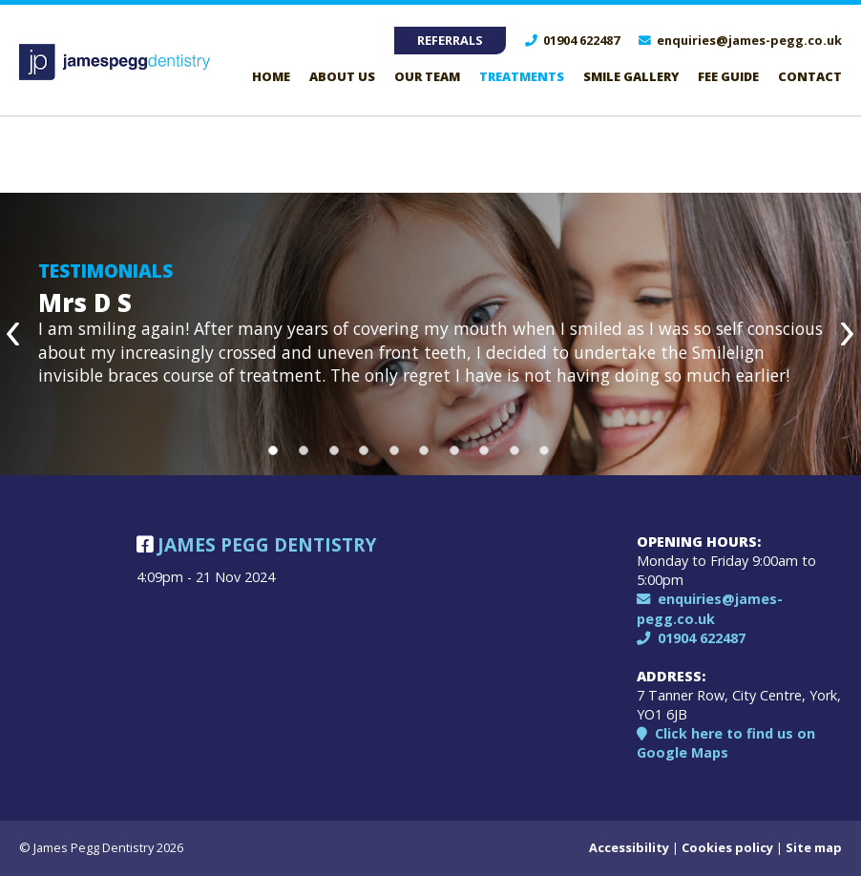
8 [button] (484, 450)
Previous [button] (14, 334)
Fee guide (728, 76)
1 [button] (273, 450)
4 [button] (363, 450)
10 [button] (544, 450)
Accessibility (629, 847)
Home (271, 76)
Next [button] (846, 334)
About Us (342, 76)
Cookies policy (727, 847)
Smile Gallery (631, 76)
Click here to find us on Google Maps (726, 742)
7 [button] (454, 450)
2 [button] (303, 450)
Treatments (521, 76)
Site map (814, 847)
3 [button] (334, 450)
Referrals (450, 40)
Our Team (427, 76)
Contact (810, 76)
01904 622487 (572, 40)
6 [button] (424, 450)
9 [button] (514, 450)
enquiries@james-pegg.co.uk (740, 40)
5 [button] (394, 450)
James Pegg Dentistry (256, 544)
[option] (430, 334)
